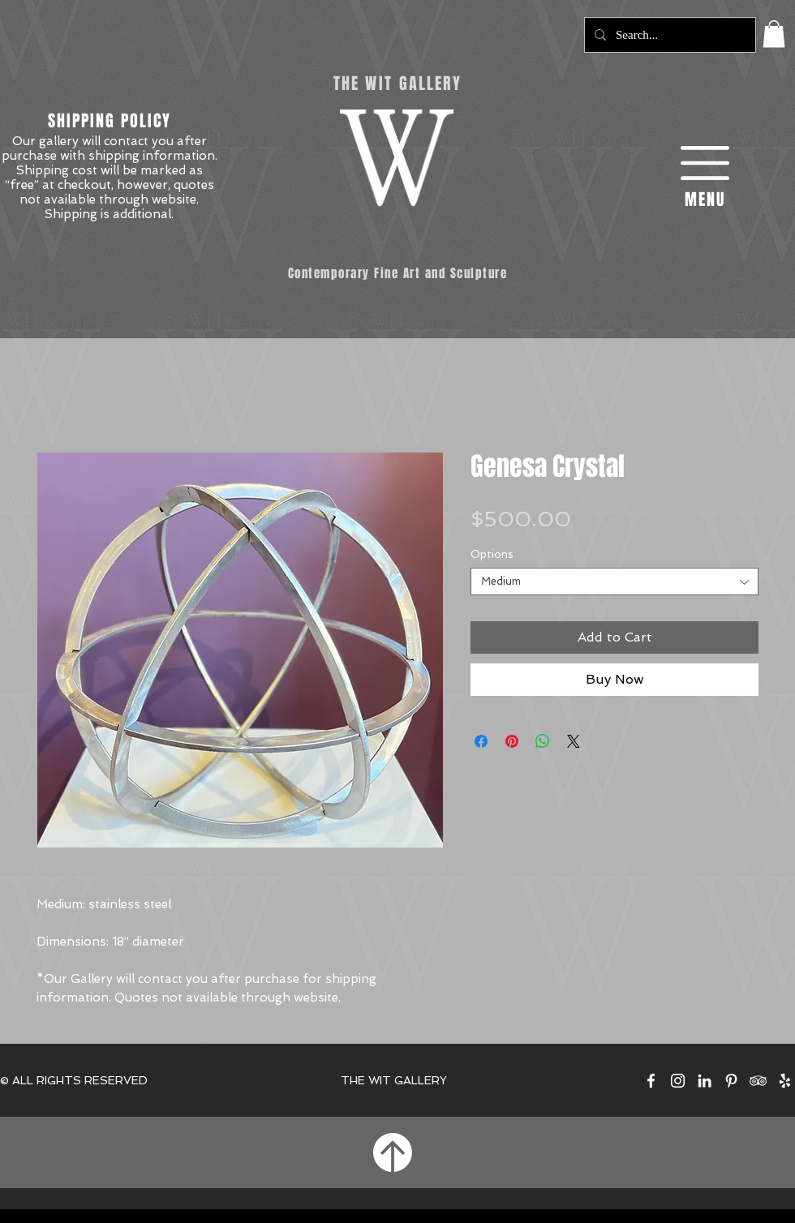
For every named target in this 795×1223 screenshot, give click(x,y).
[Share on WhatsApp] (542, 741)
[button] (774, 33)
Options (492, 554)
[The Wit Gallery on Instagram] (677, 1080)
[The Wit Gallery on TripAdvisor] (758, 1080)
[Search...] (668, 35)
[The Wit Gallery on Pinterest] (731, 1080)
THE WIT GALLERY (394, 1080)
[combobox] (614, 581)
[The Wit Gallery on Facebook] (651, 1080)
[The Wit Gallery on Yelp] (785, 1080)
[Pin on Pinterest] (512, 741)
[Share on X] (573, 741)
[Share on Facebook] (481, 741)
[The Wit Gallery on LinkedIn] (704, 1080)
